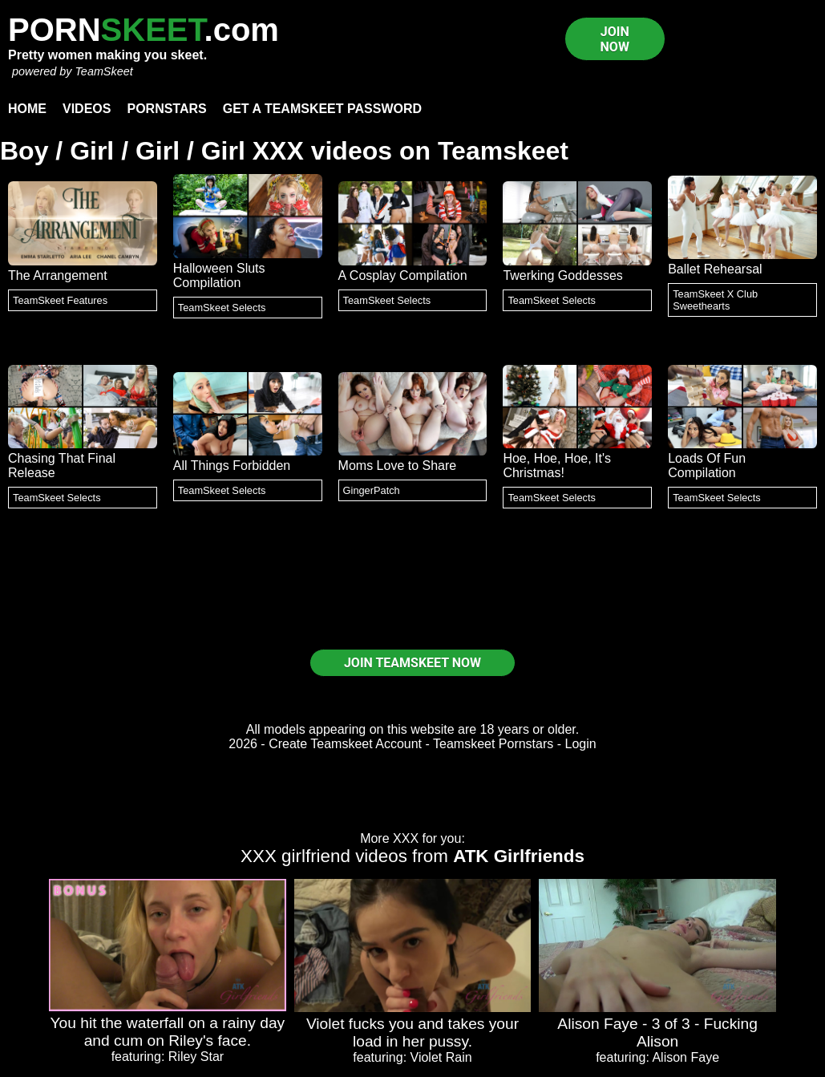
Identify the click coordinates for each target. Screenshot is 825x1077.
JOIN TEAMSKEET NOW (412, 662)
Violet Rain (441, 1057)
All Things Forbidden (231, 465)
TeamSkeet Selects (222, 308)
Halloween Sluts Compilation (219, 275)
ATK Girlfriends (518, 856)
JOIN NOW (615, 39)
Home (27, 108)
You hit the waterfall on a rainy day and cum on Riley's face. (168, 1031)
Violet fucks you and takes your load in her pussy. (412, 1032)
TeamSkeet (103, 71)
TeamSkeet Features (60, 300)
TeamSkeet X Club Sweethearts (715, 300)
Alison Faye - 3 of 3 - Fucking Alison (657, 1032)
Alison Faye (685, 1057)
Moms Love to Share (397, 465)
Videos (87, 108)
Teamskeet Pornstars (493, 744)
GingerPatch (371, 490)
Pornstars (166, 108)
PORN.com (143, 29)
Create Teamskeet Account (345, 744)
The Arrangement (57, 275)
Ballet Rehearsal (715, 269)
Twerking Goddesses (562, 275)
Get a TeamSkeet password (322, 108)
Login (581, 744)
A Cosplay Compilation (402, 275)
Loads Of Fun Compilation (707, 465)
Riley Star (196, 1056)
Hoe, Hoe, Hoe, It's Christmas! (557, 465)
